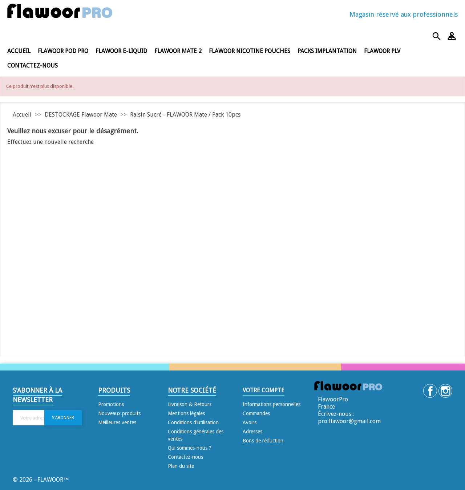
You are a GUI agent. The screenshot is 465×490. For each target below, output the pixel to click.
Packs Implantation (327, 51)
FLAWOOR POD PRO (63, 51)
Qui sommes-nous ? (189, 448)
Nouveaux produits (119, 413)
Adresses (252, 431)
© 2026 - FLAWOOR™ (41, 479)
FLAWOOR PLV (382, 51)
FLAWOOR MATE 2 (178, 51)
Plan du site (181, 466)
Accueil (19, 51)
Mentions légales (186, 413)
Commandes (256, 413)
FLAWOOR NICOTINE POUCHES (249, 51)
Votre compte (263, 390)
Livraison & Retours (189, 404)
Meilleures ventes (117, 422)
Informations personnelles (271, 404)
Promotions (111, 404)
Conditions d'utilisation (193, 422)
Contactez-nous (32, 65)
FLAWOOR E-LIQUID (121, 51)
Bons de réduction (263, 441)
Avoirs (249, 422)
